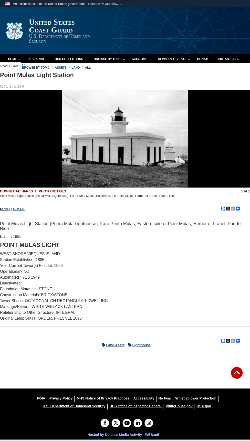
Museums (141, 60)
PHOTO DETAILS (52, 193)
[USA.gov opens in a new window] (204, 408)
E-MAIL (19, 210)
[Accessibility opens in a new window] (143, 400)
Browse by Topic (109, 60)
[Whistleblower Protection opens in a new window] (195, 400)
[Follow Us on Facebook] (105, 425)
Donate (203, 60)
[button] (105, 3)
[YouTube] (127, 425)
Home (14, 60)
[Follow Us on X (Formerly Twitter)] (116, 425)
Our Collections (70, 60)
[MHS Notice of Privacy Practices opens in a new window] (103, 400)
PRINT (5, 210)
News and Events (174, 60)
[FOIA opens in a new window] (41, 400)
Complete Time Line (25, 71)
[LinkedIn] (138, 425)
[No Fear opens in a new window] (164, 400)
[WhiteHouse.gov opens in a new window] (179, 408)
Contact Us (228, 60)
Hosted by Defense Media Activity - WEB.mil (123, 436)
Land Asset (112, 346)
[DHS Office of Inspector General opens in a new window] (136, 408)
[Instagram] (149, 425)
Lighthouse (138, 346)
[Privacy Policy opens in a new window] (61, 400)
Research (37, 60)
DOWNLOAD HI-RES (16, 193)
